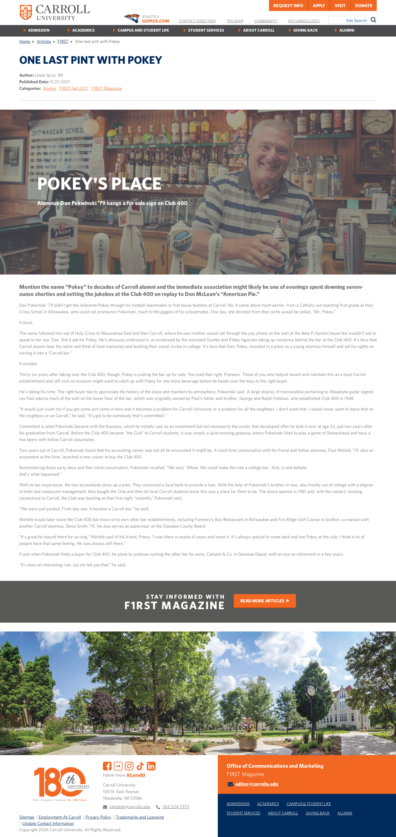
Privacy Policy (98, 816)
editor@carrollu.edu (256, 784)
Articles (44, 41)
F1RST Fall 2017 (73, 88)
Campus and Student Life (143, 30)
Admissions (238, 803)
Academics (83, 30)
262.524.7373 (176, 806)
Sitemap (26, 816)
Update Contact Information (48, 823)
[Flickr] (118, 765)
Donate (363, 5)
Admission (39, 30)
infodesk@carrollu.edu (129, 806)
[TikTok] (140, 765)
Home (24, 41)
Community (265, 21)
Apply (319, 5)
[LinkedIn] (151, 765)
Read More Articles (262, 600)
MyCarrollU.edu (304, 21)
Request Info (288, 5)
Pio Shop (235, 21)
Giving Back (305, 30)
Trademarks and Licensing (140, 816)
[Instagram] (129, 765)
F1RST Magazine (107, 88)
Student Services (206, 30)
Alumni (346, 30)
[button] (386, 827)
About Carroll (258, 30)
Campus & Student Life (309, 803)
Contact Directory (197, 21)
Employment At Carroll (60, 816)
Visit (340, 5)
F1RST (62, 41)
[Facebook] (107, 765)
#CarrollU (136, 774)
